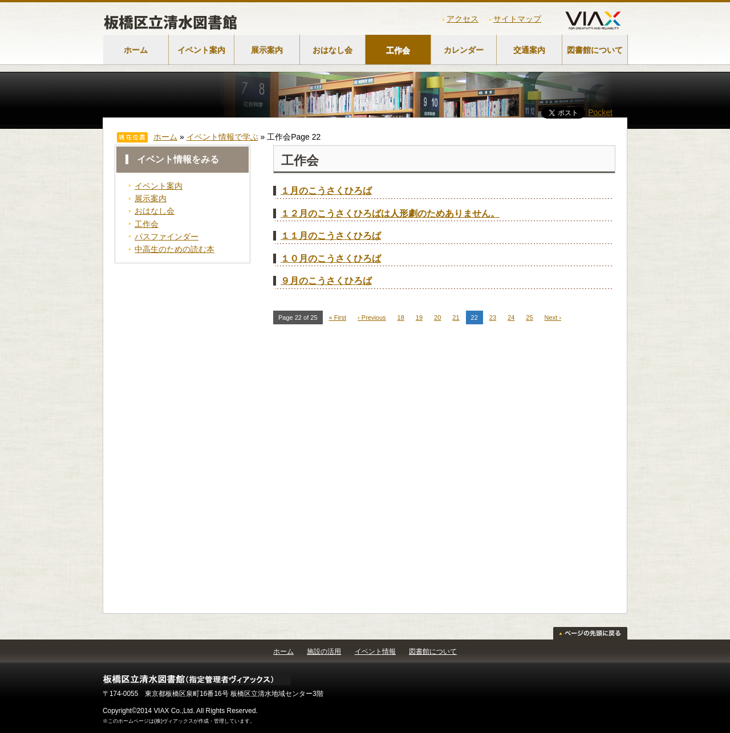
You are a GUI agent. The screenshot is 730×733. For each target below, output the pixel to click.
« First (338, 317)
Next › (553, 317)
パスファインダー (166, 236)
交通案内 (529, 50)
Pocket (600, 112)
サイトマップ (517, 18)
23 (492, 317)
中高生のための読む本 (174, 249)
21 (455, 317)
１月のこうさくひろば (326, 191)
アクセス (462, 18)
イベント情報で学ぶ (222, 136)
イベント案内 (201, 50)
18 (401, 317)
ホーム (136, 50)
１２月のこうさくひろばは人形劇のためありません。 (390, 213)
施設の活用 (324, 651)
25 (529, 317)
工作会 (398, 50)
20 (437, 317)
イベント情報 (375, 651)
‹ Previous (372, 317)
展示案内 (267, 50)
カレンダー (464, 50)
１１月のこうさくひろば (331, 236)
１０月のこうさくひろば (331, 258)
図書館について (595, 50)
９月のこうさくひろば (326, 281)
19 (419, 317)
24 (511, 317)
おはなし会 (332, 50)
